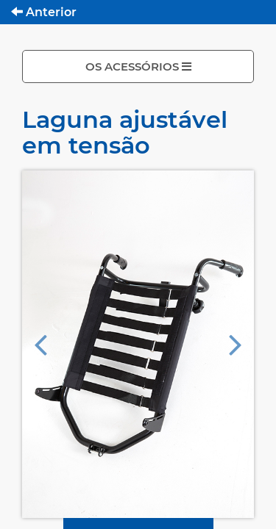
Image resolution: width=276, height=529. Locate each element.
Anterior (44, 12)
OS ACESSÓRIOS (138, 66)
